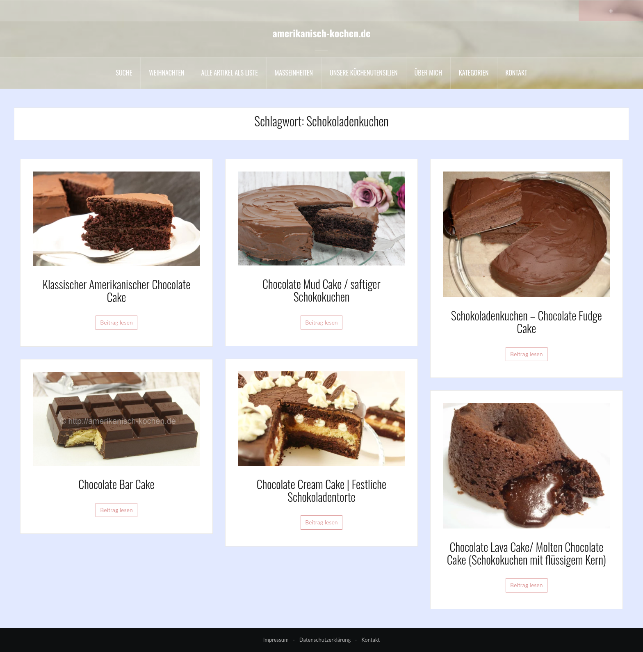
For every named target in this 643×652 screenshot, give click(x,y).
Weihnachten (166, 73)
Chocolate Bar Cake (116, 484)
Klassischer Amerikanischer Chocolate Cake (117, 290)
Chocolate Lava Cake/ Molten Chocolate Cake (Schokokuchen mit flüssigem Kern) (526, 553)
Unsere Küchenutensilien (364, 73)
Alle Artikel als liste (229, 73)
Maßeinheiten (294, 73)
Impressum (276, 639)
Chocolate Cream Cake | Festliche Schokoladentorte (321, 490)
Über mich (428, 73)
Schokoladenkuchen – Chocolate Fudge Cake (526, 321)
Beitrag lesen (116, 322)
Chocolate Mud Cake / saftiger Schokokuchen (321, 290)
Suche (124, 73)
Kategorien (474, 73)
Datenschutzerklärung (325, 639)
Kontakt (516, 73)
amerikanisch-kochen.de (322, 32)
